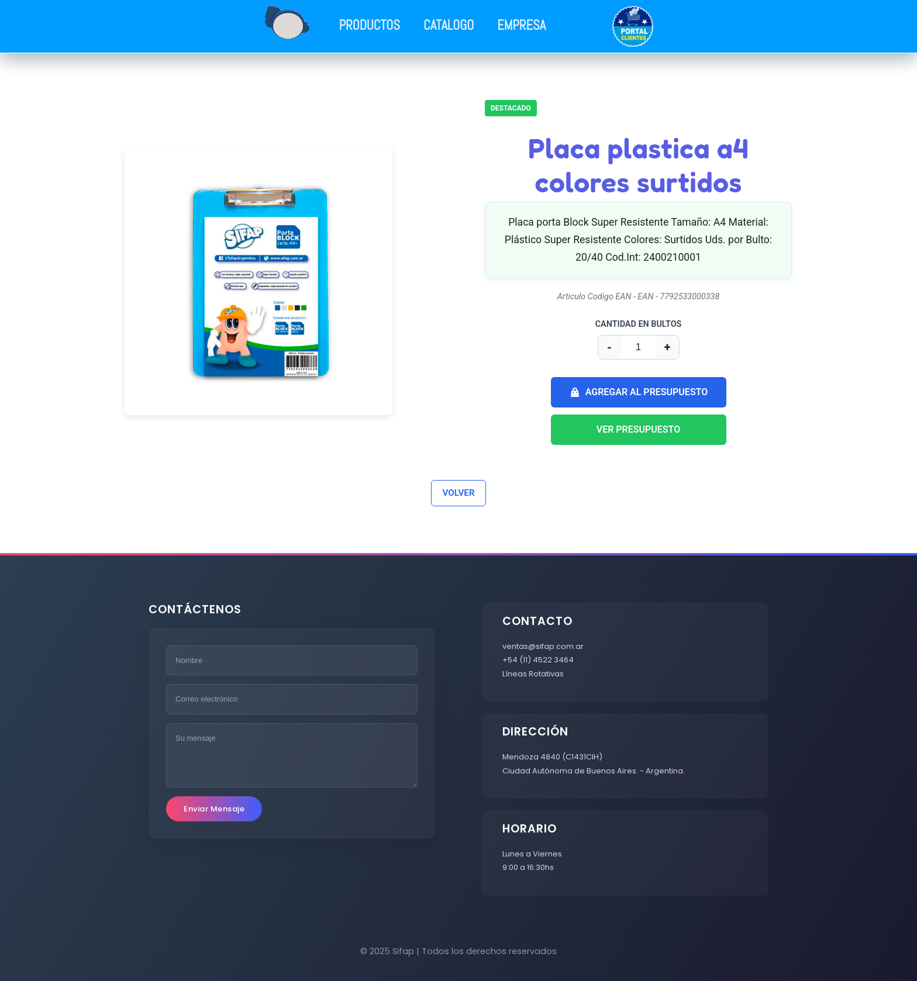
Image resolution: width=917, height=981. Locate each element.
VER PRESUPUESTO (639, 429)
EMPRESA (521, 25)
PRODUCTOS (369, 25)
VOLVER (458, 493)
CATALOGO (448, 25)
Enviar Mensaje (214, 808)
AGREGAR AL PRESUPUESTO (638, 392)
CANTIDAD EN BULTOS (638, 324)
